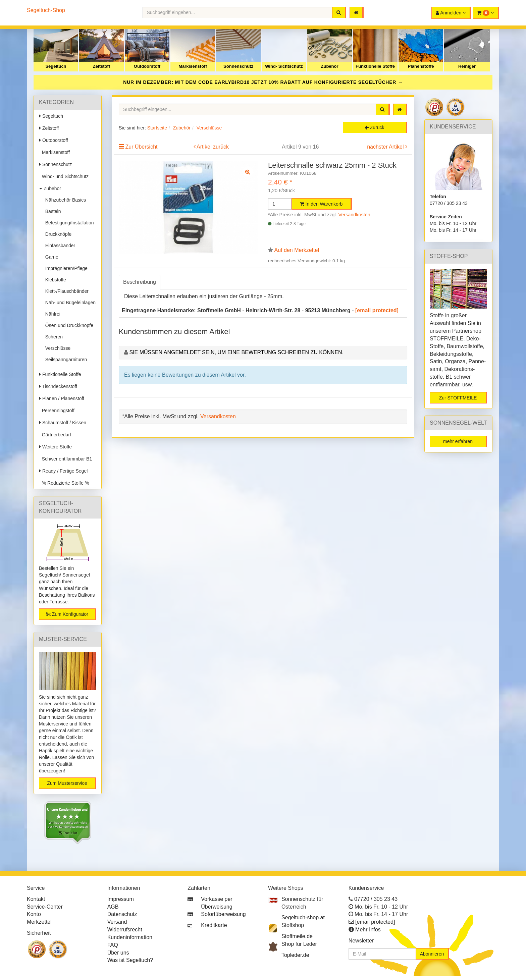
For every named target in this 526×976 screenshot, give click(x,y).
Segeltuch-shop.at (303, 917)
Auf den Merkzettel (296, 250)
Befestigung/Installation (68, 222)
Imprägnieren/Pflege (65, 268)
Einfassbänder (59, 245)
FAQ (112, 945)
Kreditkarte (214, 925)
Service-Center (45, 907)
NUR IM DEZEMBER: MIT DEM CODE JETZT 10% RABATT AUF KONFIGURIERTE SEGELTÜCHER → (263, 82)
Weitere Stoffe (55, 446)
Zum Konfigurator (67, 614)
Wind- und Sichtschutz (64, 176)
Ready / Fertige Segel (63, 471)
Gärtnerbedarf (55, 434)
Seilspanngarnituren (65, 359)
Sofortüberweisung (223, 914)
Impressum (120, 899)
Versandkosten (354, 214)
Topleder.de (295, 955)
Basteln (52, 211)
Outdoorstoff (147, 66)
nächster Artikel (386, 147)
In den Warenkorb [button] (321, 204)
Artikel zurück (213, 147)
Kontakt (36, 899)
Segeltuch (55, 66)
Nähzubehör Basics (64, 200)
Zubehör (329, 66)
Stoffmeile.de (297, 936)
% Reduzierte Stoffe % (64, 483)
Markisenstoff (192, 66)
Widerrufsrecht (124, 929)
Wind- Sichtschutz (284, 66)
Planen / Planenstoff (61, 398)
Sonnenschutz (238, 66)
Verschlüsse (56, 348)
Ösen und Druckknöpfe (68, 325)
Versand (117, 922)
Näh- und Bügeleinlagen (69, 302)
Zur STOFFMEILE (458, 397)
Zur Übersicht (141, 147)
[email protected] (377, 310)
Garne (50, 257)
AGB (113, 907)
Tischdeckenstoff (58, 386)
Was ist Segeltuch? (130, 960)
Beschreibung (139, 282)
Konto (34, 914)
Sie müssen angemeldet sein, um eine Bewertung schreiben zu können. (236, 352)
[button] (486, 13)
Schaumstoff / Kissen (62, 422)
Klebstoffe (54, 279)
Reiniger (467, 66)
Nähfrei (51, 314)
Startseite (157, 127)
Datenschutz (122, 914)
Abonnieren (432, 954)
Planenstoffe (421, 66)
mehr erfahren (458, 441)
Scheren (53, 336)
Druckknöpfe (57, 234)
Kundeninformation (129, 937)
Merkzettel (39, 922)
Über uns (118, 953)
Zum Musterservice (67, 783)
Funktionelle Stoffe (375, 66)
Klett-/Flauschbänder (66, 291)
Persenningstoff (56, 410)
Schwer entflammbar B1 (65, 459)
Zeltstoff (101, 66)
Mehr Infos (368, 929)
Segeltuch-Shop (46, 10)
